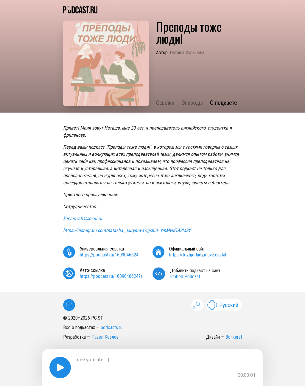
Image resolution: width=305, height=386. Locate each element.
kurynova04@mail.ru (82, 218)
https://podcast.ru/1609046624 (109, 255)
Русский (222, 305)
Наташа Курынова (187, 52)
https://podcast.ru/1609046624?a (111, 276)
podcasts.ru (111, 327)
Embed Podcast (185, 276)
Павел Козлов (105, 337)
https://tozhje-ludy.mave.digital (197, 255)
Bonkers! (233, 337)
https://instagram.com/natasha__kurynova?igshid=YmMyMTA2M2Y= (128, 230)
